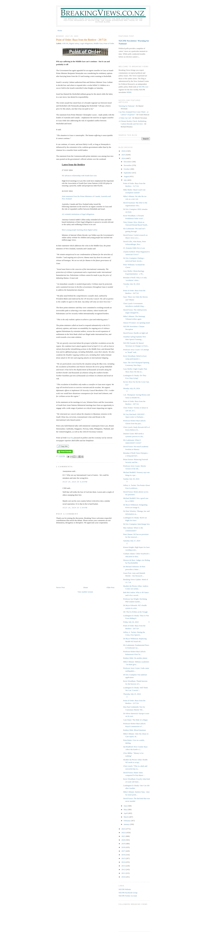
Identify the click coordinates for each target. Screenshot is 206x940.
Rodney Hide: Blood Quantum (134, 730)
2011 (124, 873)
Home (59, 30)
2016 (124, 855)
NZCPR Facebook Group (128, 893)
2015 (124, 858)
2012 (124, 869)
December (128, 162)
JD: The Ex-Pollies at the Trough (135, 612)
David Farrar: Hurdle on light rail (135, 333)
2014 (124, 862)
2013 (124, 866)
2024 (124, 158)
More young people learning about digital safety (80, 230)
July (125, 180)
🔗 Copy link (63, 446)
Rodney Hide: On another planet (135, 658)
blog (72, 438)
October (127, 169)
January (127, 824)
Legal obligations (86, 43)
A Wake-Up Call (125, 118)
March (126, 817)
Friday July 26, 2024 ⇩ (136, 622)
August (126, 176)
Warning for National (126, 106)
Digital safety (74, 43)
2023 (124, 829)
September (128, 173)
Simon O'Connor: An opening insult (136, 323)
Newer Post (60, 587)
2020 (124, 840)
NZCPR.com (143, 87)
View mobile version (85, 592)
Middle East (98, 43)
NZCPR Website (125, 889)
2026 (124, 151)
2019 (124, 844)
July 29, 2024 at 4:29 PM (75, 482)
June (125, 806)
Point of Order (108, 43)
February (127, 821)
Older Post (110, 587)
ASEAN (65, 43)
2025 (124, 155)
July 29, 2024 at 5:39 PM (75, 508)
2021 (124, 836)
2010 (124, 877)
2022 (124, 832)
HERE (129, 92)
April (126, 813)
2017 (124, 851)
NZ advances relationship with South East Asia (79, 175)
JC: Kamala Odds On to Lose (134, 248)
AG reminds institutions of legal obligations (78, 214)
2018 (124, 847)
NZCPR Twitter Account (128, 896)
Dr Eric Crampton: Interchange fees (136, 524)
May (125, 809)
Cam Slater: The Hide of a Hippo (135, 720)
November (128, 165)
